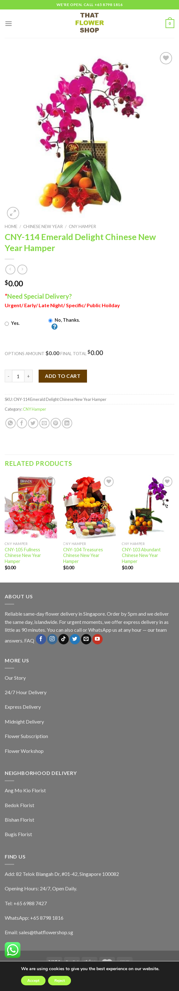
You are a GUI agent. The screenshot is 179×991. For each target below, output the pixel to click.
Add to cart (62, 376)
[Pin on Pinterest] (56, 423)
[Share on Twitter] (33, 423)
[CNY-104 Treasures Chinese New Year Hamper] (89, 506)
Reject (59, 980)
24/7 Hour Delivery (25, 692)
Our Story (15, 678)
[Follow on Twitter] (75, 639)
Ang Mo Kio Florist (25, 790)
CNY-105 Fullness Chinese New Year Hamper (23, 555)
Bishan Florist (19, 820)
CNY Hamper (82, 226)
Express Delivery (23, 707)
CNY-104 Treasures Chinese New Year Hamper (83, 555)
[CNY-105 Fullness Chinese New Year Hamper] (31, 506)
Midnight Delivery (24, 721)
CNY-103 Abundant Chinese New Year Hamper (141, 555)
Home (11, 226)
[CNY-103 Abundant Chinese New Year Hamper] (148, 506)
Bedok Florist (19, 805)
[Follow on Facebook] (41, 639)
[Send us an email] (86, 639)
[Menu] (8, 23)
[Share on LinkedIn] (67, 423)
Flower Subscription (26, 736)
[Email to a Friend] (44, 423)
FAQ (29, 640)
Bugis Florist (18, 834)
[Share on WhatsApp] (10, 423)
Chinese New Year (43, 226)
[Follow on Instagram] (52, 639)
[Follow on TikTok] (63, 639)
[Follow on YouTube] (97, 639)
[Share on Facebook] (22, 423)
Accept (33, 980)
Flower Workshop (24, 751)
